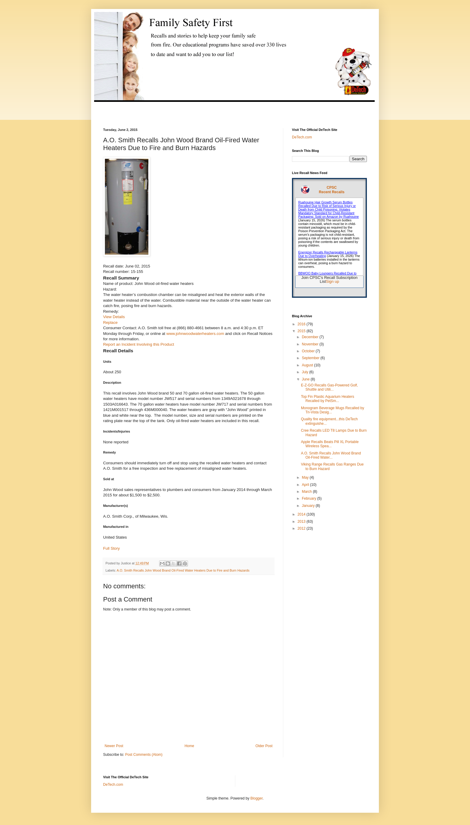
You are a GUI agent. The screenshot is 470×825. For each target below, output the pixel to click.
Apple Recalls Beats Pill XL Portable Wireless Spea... (329, 444)
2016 (302, 324)
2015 (302, 331)
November (311, 344)
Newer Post (114, 746)
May (306, 477)
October (309, 351)
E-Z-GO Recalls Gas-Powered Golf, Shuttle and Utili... (329, 387)
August (308, 365)
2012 (302, 528)
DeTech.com (302, 137)
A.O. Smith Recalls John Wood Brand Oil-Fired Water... (331, 455)
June (306, 379)
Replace (110, 322)
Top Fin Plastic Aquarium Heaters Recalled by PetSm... (327, 399)
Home (189, 746)
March (307, 491)
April (306, 485)
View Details (114, 317)
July (305, 372)
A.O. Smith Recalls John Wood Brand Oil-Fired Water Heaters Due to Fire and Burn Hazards (183, 570)
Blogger (256, 798)
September (311, 358)
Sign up (332, 281)
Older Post (263, 746)
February (309, 498)
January (309, 506)
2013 (302, 521)
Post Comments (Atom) (143, 755)
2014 (302, 514)
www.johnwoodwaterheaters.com (195, 333)
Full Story (111, 548)
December (311, 337)
